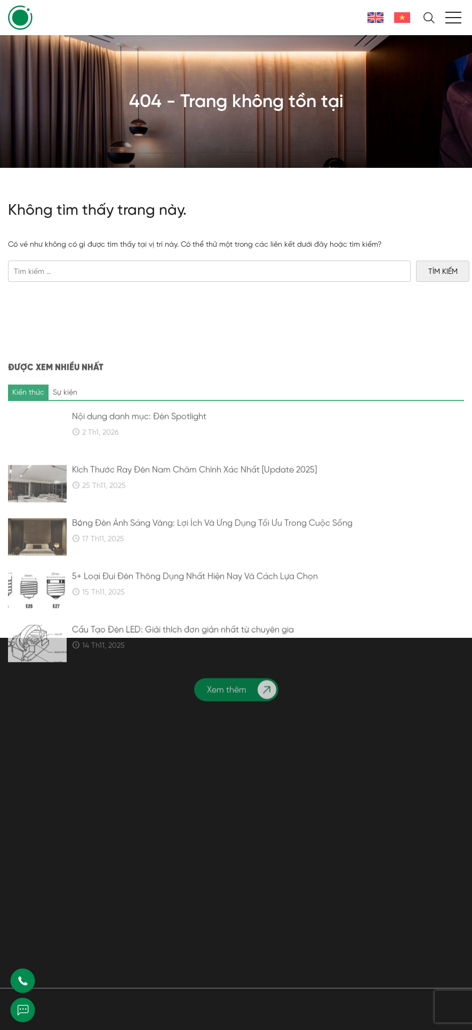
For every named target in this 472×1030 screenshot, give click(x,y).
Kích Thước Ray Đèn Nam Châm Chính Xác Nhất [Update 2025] (194, 545)
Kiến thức (28, 467)
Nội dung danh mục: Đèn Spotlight (139, 492)
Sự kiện (65, 467)
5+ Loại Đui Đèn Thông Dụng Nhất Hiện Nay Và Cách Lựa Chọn (195, 651)
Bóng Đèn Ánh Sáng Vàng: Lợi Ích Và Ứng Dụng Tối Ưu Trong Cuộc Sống (212, 598)
